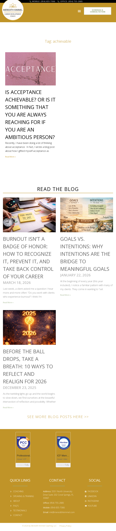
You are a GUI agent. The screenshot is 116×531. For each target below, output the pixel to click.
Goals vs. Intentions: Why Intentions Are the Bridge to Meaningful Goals (85, 253)
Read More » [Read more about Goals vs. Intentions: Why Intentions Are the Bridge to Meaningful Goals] (65, 295)
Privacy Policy (65, 526)
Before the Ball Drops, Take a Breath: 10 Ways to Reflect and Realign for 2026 (28, 366)
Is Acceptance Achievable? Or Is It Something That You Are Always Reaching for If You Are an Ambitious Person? (30, 114)
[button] (79, 9)
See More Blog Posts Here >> (58, 416)
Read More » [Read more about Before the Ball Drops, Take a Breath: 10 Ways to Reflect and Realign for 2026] (8, 407)
